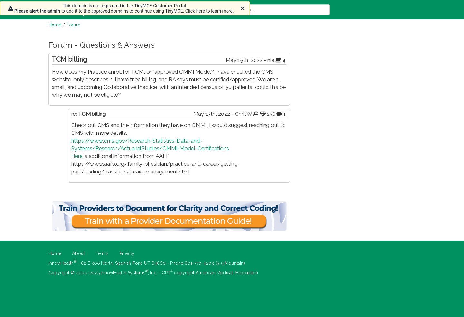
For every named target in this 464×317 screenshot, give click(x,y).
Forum (73, 24)
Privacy (127, 253)
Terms (102, 253)
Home (54, 24)
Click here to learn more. (209, 11)
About (78, 253)
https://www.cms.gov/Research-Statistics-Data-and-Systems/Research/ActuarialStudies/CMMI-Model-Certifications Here (150, 148)
